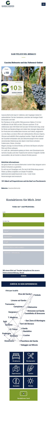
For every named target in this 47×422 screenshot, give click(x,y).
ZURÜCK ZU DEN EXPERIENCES (23, 284)
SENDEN (23, 276)
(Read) (21, 273)
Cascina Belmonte (14, 188)
